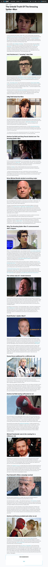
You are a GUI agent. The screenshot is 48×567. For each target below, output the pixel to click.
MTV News (37, 343)
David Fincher (37, 342)
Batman (18, 497)
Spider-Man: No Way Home (31, 121)
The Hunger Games (13, 82)
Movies (18, 1)
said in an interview (20, 542)
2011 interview (34, 500)
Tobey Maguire (20, 76)
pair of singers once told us (18, 43)
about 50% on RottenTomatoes (24, 258)
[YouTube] (30, 1)
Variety (13, 166)
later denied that (10, 272)
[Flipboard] (35, 1)
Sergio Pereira (9, 11)
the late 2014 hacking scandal (13, 268)
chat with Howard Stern (35, 126)
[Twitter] (32, 1)
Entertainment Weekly (22, 89)
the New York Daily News (24, 423)
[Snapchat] (37, 1)
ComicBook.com (11, 307)
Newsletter (43, 1)
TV (21, 1)
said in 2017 (18, 162)
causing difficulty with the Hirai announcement (29, 272)
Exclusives (13, 1)
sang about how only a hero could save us (15, 36)
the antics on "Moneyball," (26, 545)
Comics (7, 4)
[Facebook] (28, 1)
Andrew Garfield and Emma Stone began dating (23, 538)
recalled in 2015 (19, 220)
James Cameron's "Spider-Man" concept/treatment (23, 206)
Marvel (10, 4)
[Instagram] (33, 1)
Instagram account (16, 465)
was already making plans (35, 250)
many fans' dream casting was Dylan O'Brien (28, 78)
